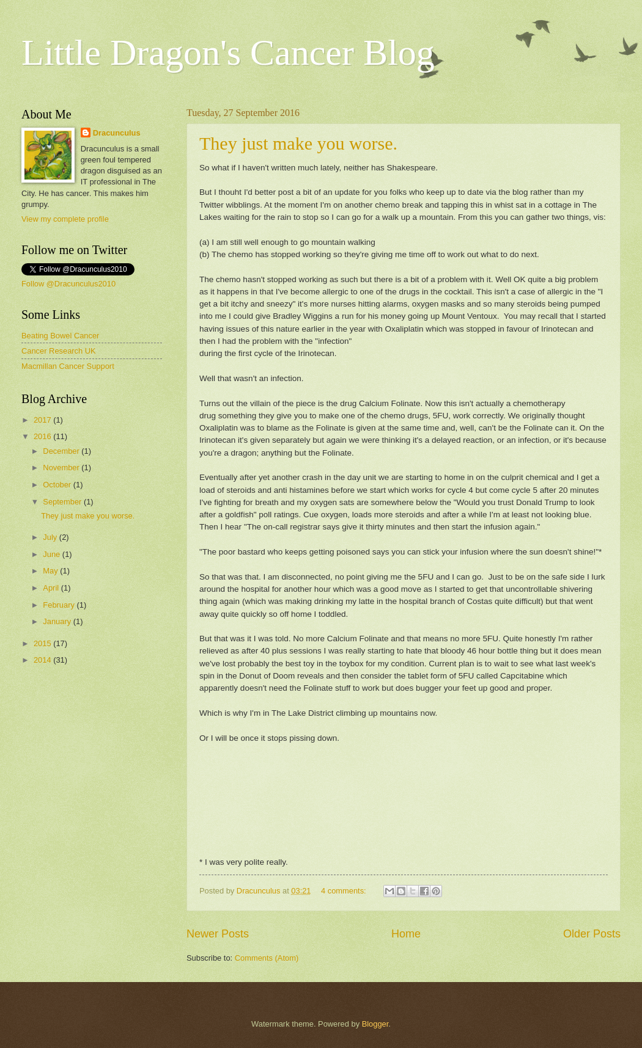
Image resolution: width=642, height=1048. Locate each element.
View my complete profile (65, 219)
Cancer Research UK (58, 350)
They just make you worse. (298, 143)
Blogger (375, 1023)
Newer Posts (217, 934)
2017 (43, 419)
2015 (43, 643)
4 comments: (344, 890)
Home (406, 934)
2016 (43, 436)
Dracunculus (117, 132)
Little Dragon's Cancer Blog (228, 52)
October (58, 484)
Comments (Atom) (266, 957)
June (52, 554)
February (59, 605)
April (52, 587)
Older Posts (592, 934)
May (51, 570)
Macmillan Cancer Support (67, 366)
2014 (43, 659)
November (62, 467)
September (63, 501)
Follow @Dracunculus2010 (68, 283)
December (62, 451)
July (51, 537)
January (58, 621)
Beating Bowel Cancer (60, 335)
